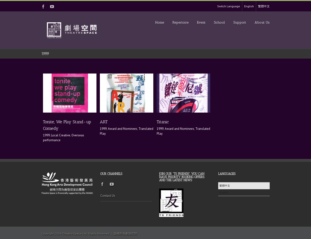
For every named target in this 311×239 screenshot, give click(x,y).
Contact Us (107, 196)
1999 (46, 135)
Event (201, 22)
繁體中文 (264, 6)
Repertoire (181, 22)
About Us (262, 22)
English (249, 6)
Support (239, 22)
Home (159, 22)
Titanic (163, 121)
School (219, 22)
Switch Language (228, 6)
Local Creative (60, 135)
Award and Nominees (122, 129)
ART (104, 121)
